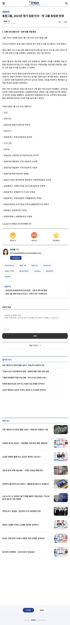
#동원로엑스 (47, 265)
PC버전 (28, 610)
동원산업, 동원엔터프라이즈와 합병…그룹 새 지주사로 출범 (26, 290)
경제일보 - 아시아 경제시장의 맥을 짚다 (35, 3)
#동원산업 (34, 265)
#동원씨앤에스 (24, 271)
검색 (66, 3)
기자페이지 (16, 258)
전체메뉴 (3, 3)
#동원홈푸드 (50, 271)
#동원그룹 (22, 265)
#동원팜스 (8, 276)
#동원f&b (37, 271)
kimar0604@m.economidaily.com (25, 253)
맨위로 (42, 610)
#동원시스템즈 (9, 271)
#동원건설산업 (9, 265)
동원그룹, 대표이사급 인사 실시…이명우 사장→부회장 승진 (26, 293)
